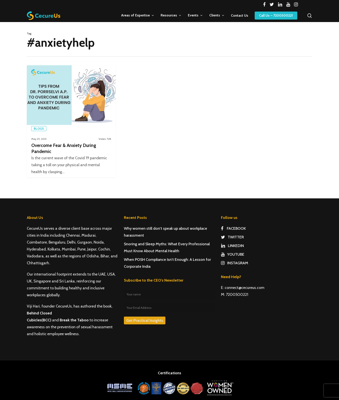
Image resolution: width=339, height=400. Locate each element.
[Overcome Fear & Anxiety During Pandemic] (71, 121)
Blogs (39, 129)
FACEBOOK (233, 228)
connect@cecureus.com (244, 287)
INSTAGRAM (234, 263)
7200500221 (237, 294)
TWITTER (232, 237)
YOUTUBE (232, 254)
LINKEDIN (232, 245)
